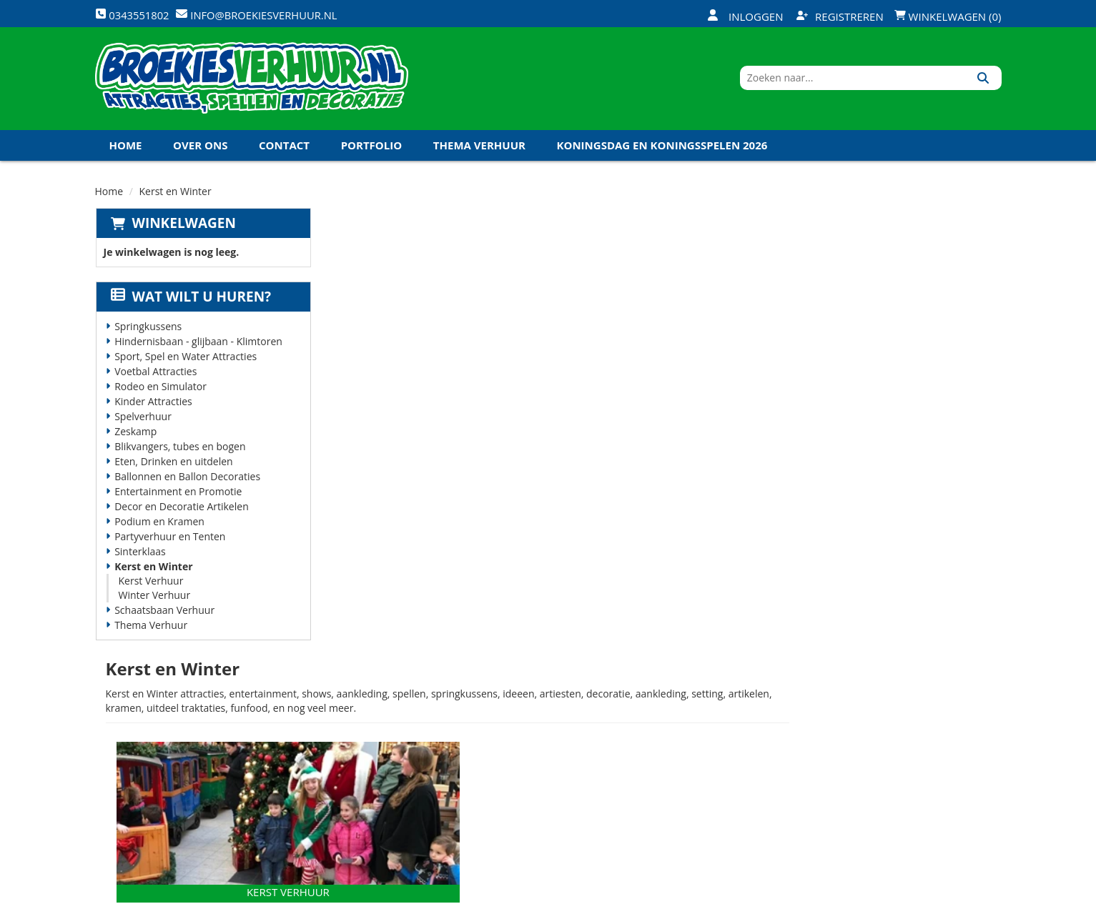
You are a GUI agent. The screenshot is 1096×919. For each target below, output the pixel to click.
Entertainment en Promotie (177, 495)
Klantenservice (674, 724)
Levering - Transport (537, 700)
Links (346, 773)
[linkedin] (962, 906)
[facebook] (885, 906)
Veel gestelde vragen (538, 748)
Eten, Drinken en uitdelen (173, 465)
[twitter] (911, 906)
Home (125, 149)
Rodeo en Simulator (160, 390)
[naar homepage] (252, 80)
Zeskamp (135, 435)
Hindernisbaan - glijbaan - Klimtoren (198, 345)
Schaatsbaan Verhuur (164, 614)
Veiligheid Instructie (386, 724)
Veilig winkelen (523, 724)
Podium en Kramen (159, 525)
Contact (284, 149)
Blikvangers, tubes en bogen (179, 450)
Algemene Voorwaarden (697, 773)
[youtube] (936, 906)
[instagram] (988, 906)
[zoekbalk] (878, 81)
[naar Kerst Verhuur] (499, 370)
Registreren (840, 16)
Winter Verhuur (154, 599)
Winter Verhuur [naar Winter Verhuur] (834, 451)
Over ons (200, 149)
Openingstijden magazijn (699, 700)
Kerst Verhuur (150, 585)
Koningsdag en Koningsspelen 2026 (662, 149)
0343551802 (154, 788)
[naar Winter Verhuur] (834, 370)
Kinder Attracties (153, 405)
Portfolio (372, 149)
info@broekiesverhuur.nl (204, 803)
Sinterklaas (139, 555)
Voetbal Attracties (155, 375)
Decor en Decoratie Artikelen (181, 510)
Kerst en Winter (153, 570)
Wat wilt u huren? (190, 301)
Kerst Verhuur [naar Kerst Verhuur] (499, 451)
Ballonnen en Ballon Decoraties (187, 480)
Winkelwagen (183, 227)
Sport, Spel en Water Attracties (185, 360)
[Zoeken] (985, 81)
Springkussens (147, 330)
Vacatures (359, 748)
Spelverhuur (142, 420)
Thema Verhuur (479, 149)
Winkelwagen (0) (948, 16)
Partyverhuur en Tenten (169, 540)
